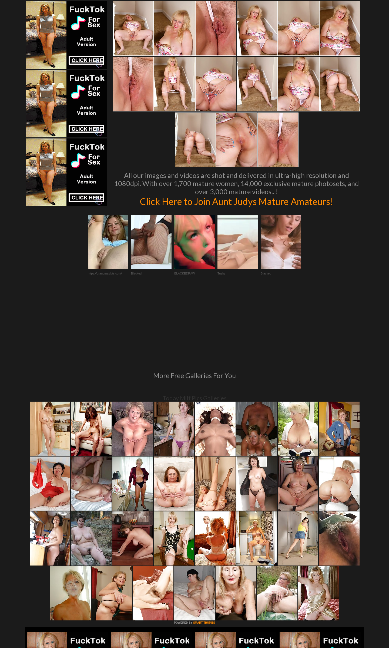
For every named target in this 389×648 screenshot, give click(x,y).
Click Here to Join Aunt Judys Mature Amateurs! (236, 201)
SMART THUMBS (204, 548)
